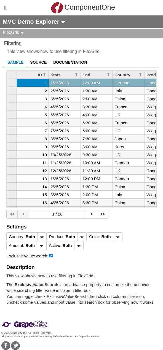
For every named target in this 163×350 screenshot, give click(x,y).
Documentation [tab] (70, 62)
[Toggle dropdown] (41, 237)
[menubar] (26, 236)
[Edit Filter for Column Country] (140, 74)
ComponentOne (83, 7)
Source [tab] (38, 62)
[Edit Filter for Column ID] (44, 74)
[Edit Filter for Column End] (108, 74)
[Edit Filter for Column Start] (76, 74)
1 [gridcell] (46, 82)
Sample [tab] (15, 62)
